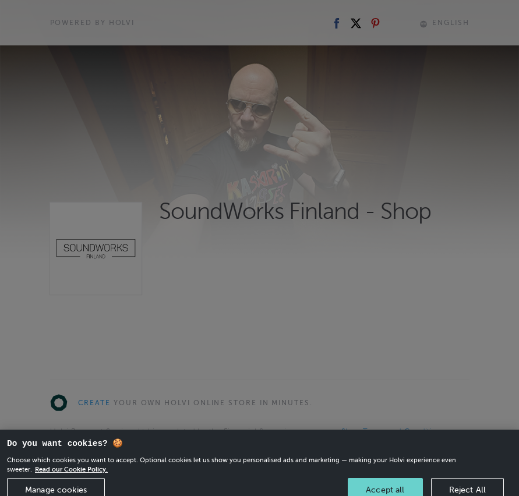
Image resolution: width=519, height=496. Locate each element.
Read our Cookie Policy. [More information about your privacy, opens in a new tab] (71, 474)
